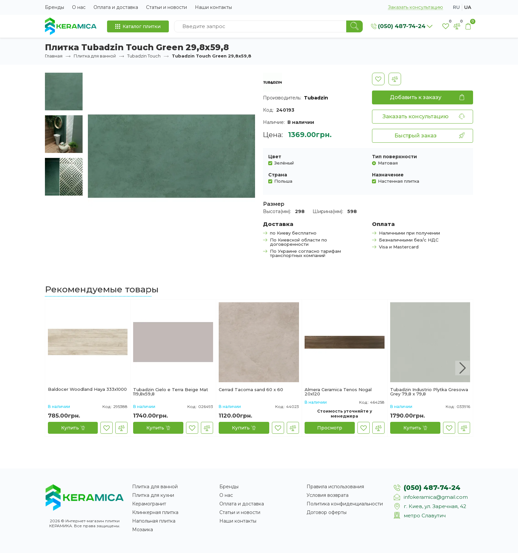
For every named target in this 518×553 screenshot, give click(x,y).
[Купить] (73, 428)
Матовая (388, 162)
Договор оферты (327, 512)
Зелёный (284, 162)
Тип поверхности (394, 157)
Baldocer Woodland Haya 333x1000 (87, 389)
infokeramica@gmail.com (436, 497)
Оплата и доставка (115, 7)
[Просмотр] (330, 428)
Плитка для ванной (95, 55)
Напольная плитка (153, 521)
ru (456, 7)
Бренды (54, 7)
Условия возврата (328, 495)
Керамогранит (149, 504)
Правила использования (335, 487)
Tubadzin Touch (144, 55)
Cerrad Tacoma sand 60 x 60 (251, 389)
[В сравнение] (394, 79)
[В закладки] (378, 79)
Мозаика (142, 530)
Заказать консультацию (415, 7)
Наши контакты (213, 7)
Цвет (274, 157)
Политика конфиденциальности (345, 504)
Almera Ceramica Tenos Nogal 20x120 (338, 391)
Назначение (388, 175)
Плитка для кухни (153, 495)
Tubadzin (316, 98)
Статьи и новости (166, 7)
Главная (53, 55)
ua (467, 7)
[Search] (354, 26)
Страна (277, 175)
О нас (79, 7)
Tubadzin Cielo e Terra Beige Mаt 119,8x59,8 (170, 391)
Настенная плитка (398, 180)
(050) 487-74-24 (432, 487)
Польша (283, 180)
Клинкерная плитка (155, 512)
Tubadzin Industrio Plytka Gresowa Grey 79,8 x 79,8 (429, 391)
